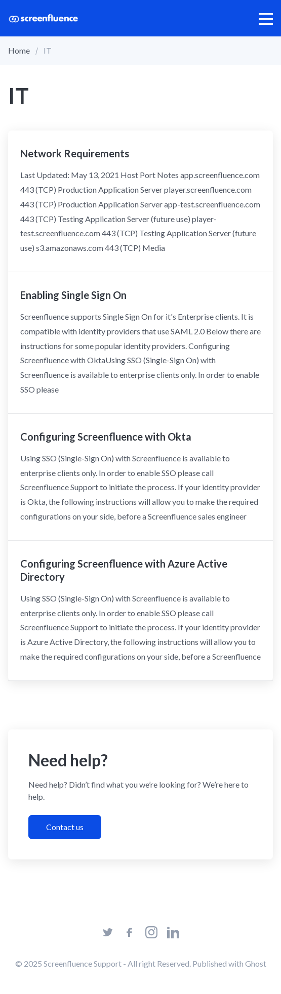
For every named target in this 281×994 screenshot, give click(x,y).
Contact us (65, 827)
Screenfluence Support (83, 963)
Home (19, 50)
